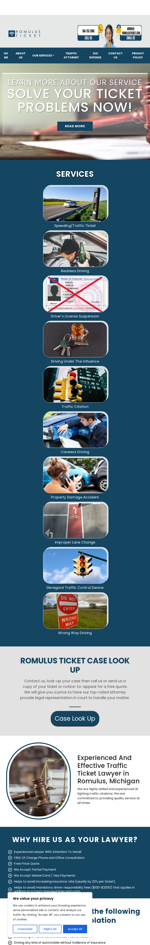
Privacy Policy (138, 55)
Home (6, 55)
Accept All (75, 929)
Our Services (42, 55)
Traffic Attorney (71, 55)
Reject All (50, 929)
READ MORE (75, 126)
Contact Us (115, 55)
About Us (21, 55)
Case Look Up (75, 658)
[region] (50, 914)
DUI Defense (95, 55)
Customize (25, 929)
